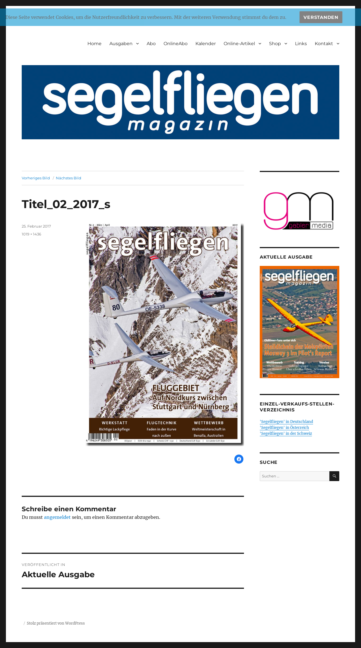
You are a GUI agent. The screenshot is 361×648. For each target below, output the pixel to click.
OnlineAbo (176, 43)
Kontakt (324, 43)
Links (301, 43)
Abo (151, 43)
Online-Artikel (239, 43)
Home (94, 43)
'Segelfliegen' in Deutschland (286, 421)
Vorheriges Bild (36, 178)
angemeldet (57, 517)
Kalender (205, 43)
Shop (275, 43)
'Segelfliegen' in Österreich (284, 427)
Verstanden (320, 17)
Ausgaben (121, 43)
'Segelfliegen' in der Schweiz (286, 433)
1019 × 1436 (31, 234)
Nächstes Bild (68, 178)
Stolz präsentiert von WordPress (56, 623)
